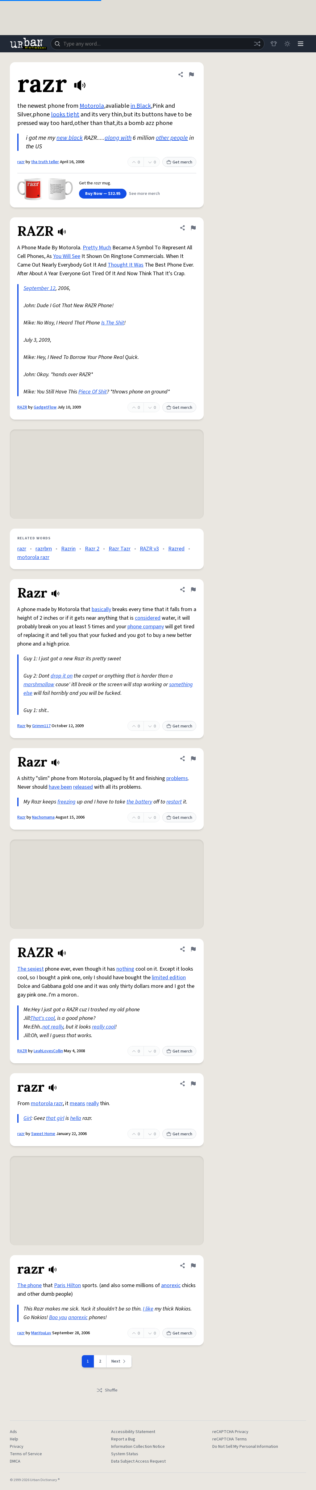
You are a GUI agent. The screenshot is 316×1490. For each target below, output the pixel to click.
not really (52, 1027)
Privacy (16, 1447)
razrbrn (43, 549)
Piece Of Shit (92, 392)
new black (69, 138)
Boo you (58, 1317)
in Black (141, 106)
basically (101, 609)
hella (75, 1118)
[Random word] (256, 43)
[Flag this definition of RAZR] (193, 228)
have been (60, 787)
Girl (27, 1118)
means (77, 1103)
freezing (66, 802)
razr (21, 162)
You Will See (66, 256)
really (92, 1103)
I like (148, 1309)
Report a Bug (123, 1439)
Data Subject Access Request (138, 1461)
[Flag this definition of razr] (191, 74)
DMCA (15, 1461)
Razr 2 (92, 549)
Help (14, 1439)
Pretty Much (97, 248)
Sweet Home (43, 1134)
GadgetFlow (45, 407)
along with (118, 138)
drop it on (62, 676)
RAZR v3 (149, 549)
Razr (21, 726)
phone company (145, 626)
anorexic (171, 1285)
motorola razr (33, 557)
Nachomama (43, 817)
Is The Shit (112, 323)
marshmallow (38, 684)
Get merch (179, 162)
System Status (124, 1454)
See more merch (144, 194)
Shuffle (107, 1390)
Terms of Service (26, 1454)
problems (177, 778)
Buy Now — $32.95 (102, 194)
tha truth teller (45, 162)
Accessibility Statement (133, 1432)
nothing (125, 969)
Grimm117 (41, 726)
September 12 (39, 288)
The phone (29, 1285)
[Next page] (119, 1361)
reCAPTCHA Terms (229, 1439)
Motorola (92, 106)
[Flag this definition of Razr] (193, 589)
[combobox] (157, 44)
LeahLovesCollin (48, 1051)
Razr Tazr (120, 549)
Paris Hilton (67, 1285)
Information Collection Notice (138, 1447)
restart (174, 802)
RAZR (22, 407)
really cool (103, 1027)
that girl (55, 1118)
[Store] (273, 43)
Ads (13, 1432)
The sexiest (30, 969)
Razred (176, 549)
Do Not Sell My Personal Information (245, 1447)
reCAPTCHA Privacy (230, 1432)
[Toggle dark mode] (287, 43)
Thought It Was (125, 265)
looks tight (65, 114)
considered (147, 618)
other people (172, 138)
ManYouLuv (41, 1333)
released (83, 787)
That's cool (42, 1018)
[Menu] (300, 43)
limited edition (169, 977)
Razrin (68, 549)
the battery (139, 802)
